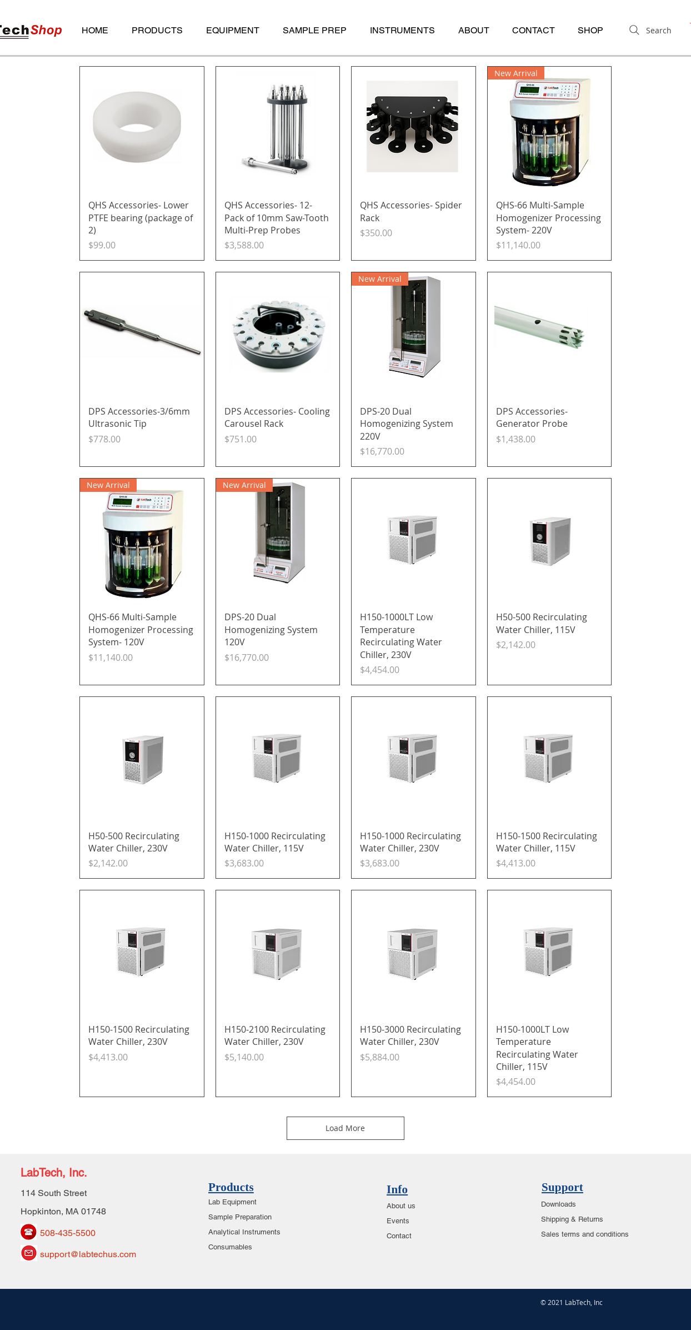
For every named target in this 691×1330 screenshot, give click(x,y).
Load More (345, 1128)
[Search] (649, 30)
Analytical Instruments (244, 1232)
